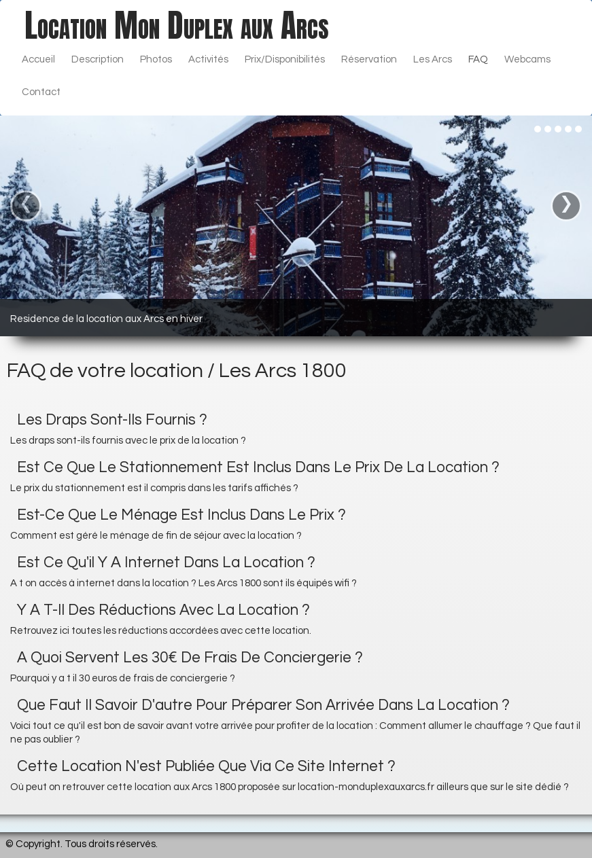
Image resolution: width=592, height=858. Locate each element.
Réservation (369, 59)
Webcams (527, 59)
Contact (41, 92)
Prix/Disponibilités (285, 59)
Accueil (38, 59)
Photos (156, 59)
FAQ (478, 59)
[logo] (177, 25)
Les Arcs (432, 59)
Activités (208, 59)
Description (97, 59)
